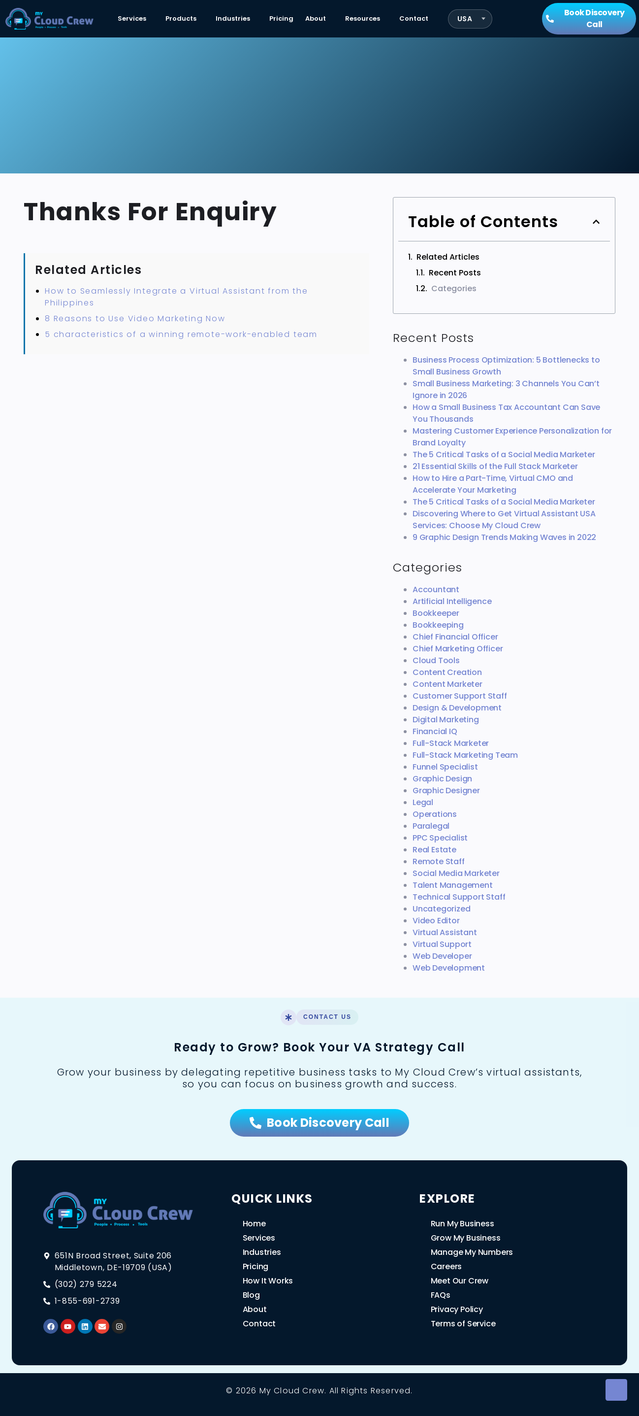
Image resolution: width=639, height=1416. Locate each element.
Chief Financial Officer (455, 636)
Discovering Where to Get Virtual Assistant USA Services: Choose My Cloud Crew (504, 519)
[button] (596, 222)
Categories (454, 288)
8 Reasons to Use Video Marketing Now (135, 318)
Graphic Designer (446, 790)
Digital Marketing (446, 719)
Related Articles (447, 257)
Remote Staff (439, 861)
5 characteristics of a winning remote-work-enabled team (181, 334)
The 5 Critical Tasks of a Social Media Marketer (504, 454)
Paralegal (431, 826)
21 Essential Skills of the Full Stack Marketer (495, 466)
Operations (435, 814)
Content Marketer (447, 684)
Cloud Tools (436, 660)
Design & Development (457, 707)
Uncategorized (441, 908)
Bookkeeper (436, 613)
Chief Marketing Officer (458, 648)
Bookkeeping (438, 625)
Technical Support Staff (459, 897)
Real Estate (434, 849)
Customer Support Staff (460, 696)
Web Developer (442, 956)
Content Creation (447, 672)
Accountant (436, 589)
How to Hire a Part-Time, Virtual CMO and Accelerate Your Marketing (493, 484)
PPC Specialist (440, 837)
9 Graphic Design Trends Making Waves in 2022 (504, 537)
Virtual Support (442, 944)
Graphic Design (442, 778)
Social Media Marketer (456, 873)
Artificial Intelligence (452, 601)
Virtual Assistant (445, 932)
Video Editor (436, 920)
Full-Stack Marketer (451, 743)
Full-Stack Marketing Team (465, 755)
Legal (423, 802)
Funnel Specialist (445, 767)
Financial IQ (435, 731)
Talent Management (453, 885)
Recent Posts (455, 272)
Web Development (449, 968)
